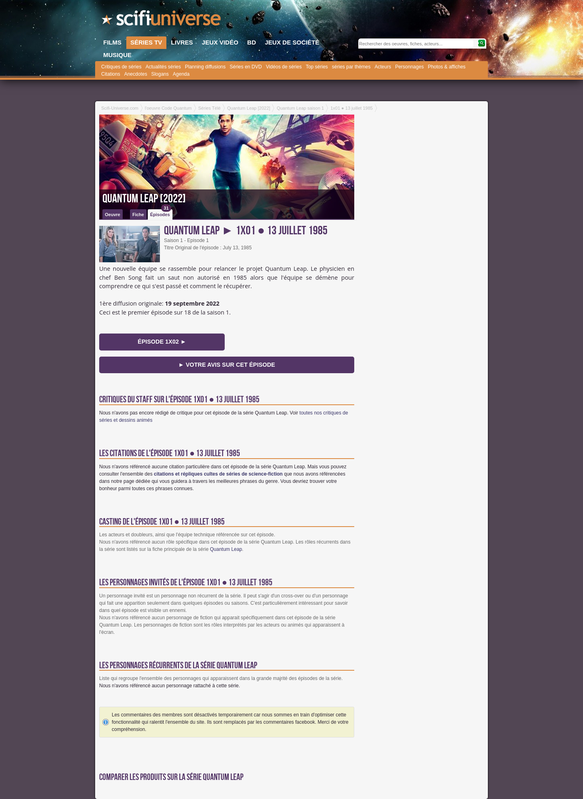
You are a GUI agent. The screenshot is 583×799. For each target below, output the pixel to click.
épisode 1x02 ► (162, 341)
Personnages (409, 67)
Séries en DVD (246, 67)
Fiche (138, 214)
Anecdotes (135, 74)
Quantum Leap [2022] (144, 198)
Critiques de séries (121, 67)
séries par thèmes (351, 67)
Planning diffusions (205, 67)
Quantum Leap (226, 549)
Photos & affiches (447, 67)
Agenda (181, 74)
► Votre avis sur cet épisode (227, 364)
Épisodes (160, 213)
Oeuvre (112, 214)
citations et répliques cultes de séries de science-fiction (218, 474)
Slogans (159, 74)
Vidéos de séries (284, 67)
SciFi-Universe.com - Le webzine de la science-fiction (162, 20)
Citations (110, 74)
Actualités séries (163, 67)
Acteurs (382, 67)
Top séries (317, 67)
